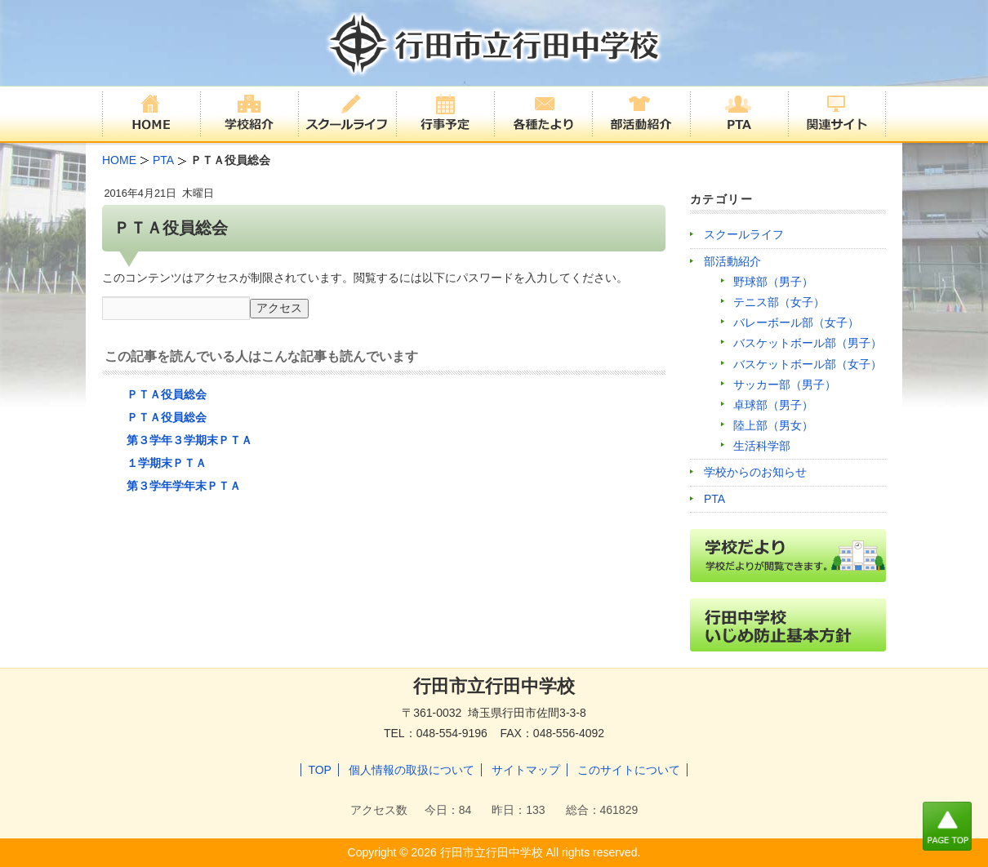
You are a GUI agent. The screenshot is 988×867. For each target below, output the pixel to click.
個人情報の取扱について (411, 769)
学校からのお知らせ (755, 471)
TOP (320, 769)
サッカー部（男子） (784, 384)
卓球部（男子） (773, 404)
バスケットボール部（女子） (807, 364)
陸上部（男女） (773, 425)
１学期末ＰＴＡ (167, 462)
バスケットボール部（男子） (807, 342)
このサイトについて (628, 769)
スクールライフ (744, 234)
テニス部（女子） (779, 302)
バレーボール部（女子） (796, 322)
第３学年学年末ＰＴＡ (184, 485)
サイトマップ (526, 769)
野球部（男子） (773, 281)
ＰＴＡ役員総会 (167, 394)
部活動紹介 (732, 261)
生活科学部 (761, 445)
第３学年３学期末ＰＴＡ (189, 440)
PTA (714, 498)
